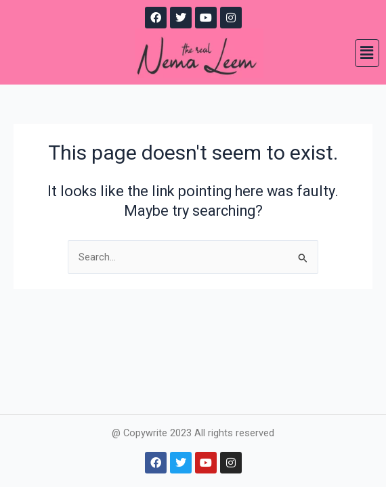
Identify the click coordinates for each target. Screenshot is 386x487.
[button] (367, 52)
